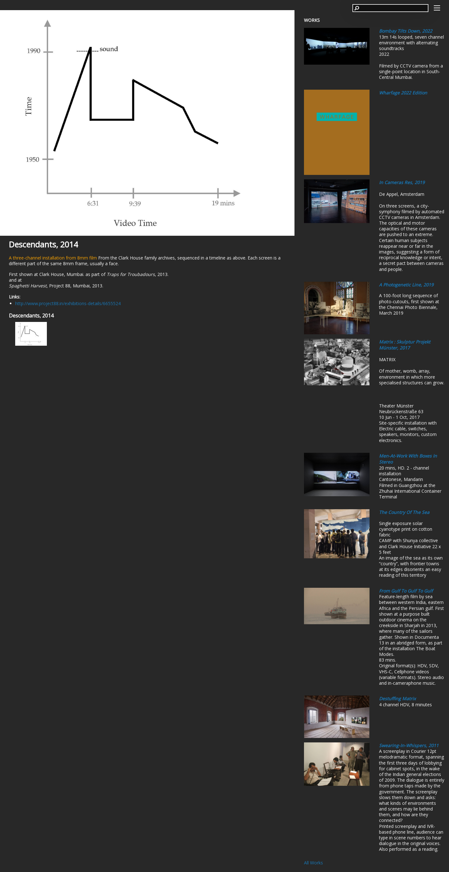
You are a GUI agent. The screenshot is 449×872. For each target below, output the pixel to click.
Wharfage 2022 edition (403, 93)
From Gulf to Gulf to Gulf (406, 591)
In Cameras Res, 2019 (402, 182)
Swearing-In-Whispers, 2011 (409, 745)
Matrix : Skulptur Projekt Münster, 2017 (404, 345)
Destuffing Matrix (397, 699)
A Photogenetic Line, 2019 (406, 285)
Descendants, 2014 (43, 244)
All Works (313, 863)
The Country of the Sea (404, 512)
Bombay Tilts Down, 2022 (405, 31)
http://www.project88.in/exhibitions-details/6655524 (68, 303)
